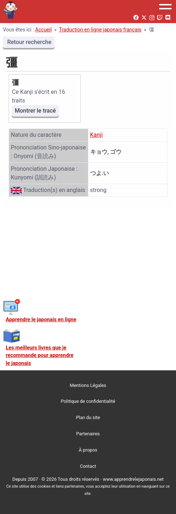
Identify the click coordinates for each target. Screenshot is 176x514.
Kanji (96, 134)
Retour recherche (29, 42)
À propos (88, 450)
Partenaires (88, 433)
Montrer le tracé (35, 110)
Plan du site (88, 417)
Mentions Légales (88, 385)
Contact (88, 466)
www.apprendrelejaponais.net (133, 479)
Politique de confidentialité (88, 401)
